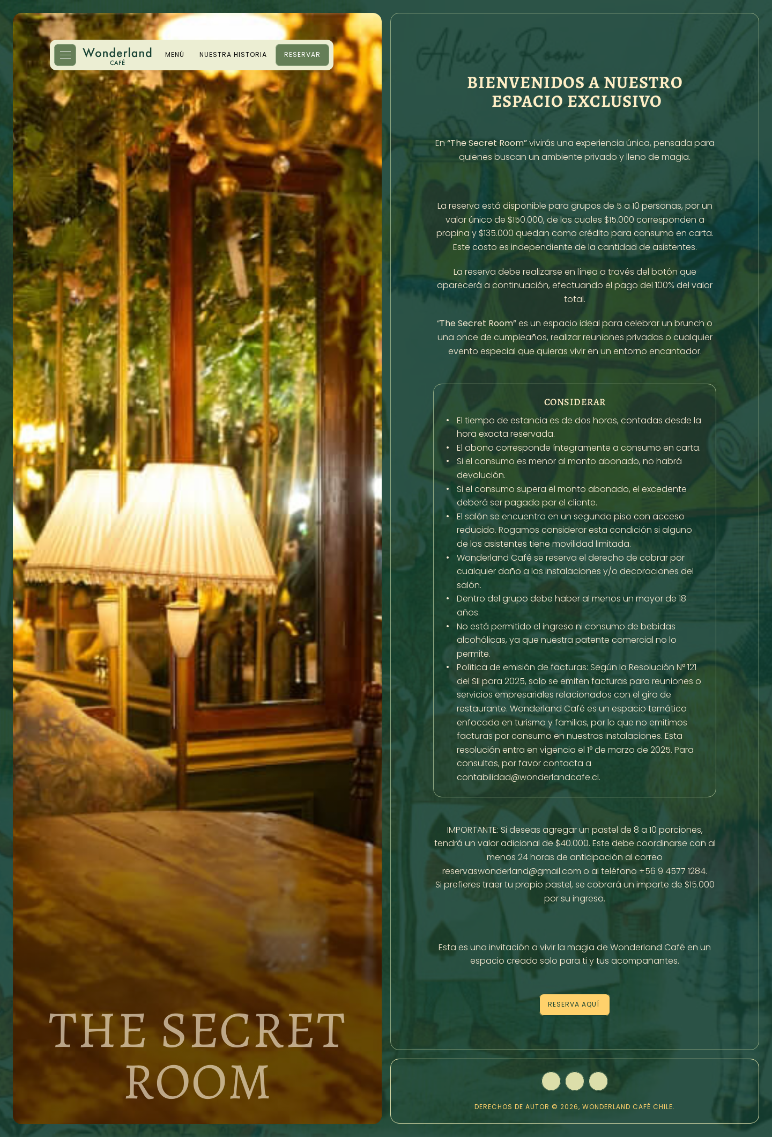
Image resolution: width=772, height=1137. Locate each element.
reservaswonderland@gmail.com (511, 871)
